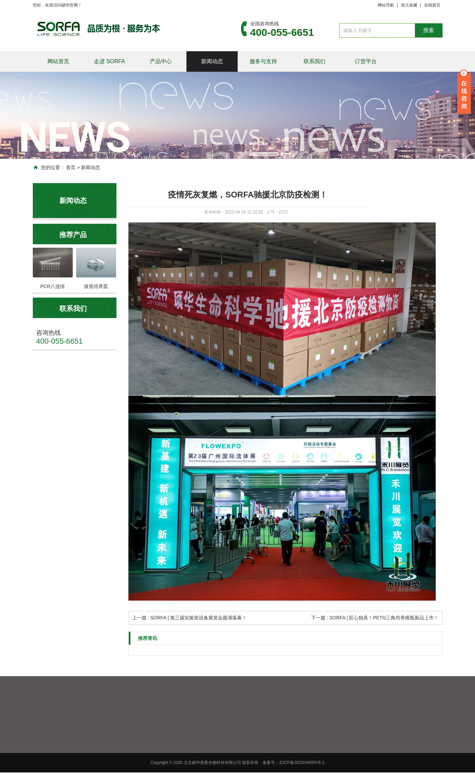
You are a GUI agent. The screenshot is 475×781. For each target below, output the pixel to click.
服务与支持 (263, 61)
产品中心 (161, 61)
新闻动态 (212, 61)
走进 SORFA (109, 61)
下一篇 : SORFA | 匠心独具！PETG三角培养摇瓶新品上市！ (375, 617)
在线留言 (432, 5)
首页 (70, 167)
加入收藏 (409, 5)
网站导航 (386, 5)
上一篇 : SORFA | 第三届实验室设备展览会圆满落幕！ (189, 617)
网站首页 (58, 61)
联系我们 (314, 61)
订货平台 (366, 61)
